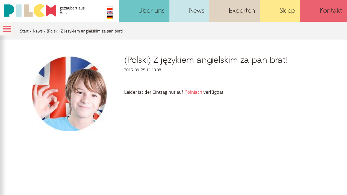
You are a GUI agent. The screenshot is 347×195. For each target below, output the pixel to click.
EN (110, 12)
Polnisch (193, 91)
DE (110, 17)
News (38, 31)
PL (110, 8)
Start (24, 31)
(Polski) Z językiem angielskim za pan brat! (85, 31)
